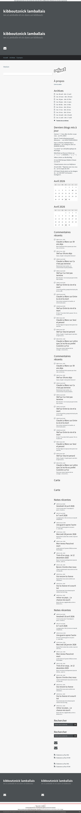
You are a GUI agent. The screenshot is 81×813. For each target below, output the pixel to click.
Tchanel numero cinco (60, 164)
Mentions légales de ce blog (31, 809)
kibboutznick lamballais (24, 11)
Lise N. (58, 162)
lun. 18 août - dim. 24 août (64, 115)
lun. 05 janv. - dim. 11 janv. (64, 102)
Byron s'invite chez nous (66, 567)
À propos (20, 58)
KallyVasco (72, 164)
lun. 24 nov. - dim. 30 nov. (63, 107)
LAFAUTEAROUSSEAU (70, 140)
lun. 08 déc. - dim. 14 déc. (63, 104)
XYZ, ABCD (63, 136)
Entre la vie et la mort (66, 285)
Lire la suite (57, 84)
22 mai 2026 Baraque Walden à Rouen (65, 160)
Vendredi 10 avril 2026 (65, 506)
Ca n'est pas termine (65, 262)
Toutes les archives (62, 121)
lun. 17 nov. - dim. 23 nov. (63, 110)
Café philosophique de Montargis (65, 149)
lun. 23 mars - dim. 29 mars (64, 97)
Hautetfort (43, 805)
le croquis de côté (64, 169)
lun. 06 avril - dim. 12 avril (63, 94)
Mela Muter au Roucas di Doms (63, 153)
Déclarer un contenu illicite (22, 809)
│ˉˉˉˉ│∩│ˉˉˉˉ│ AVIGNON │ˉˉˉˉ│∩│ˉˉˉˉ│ (65, 155)
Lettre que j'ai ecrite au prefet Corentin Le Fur (67, 343)
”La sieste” (57, 149)
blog (62, 809)
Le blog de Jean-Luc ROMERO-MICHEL (65, 145)
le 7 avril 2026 (61, 515)
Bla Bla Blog (68, 157)
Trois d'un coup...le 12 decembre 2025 (65, 556)
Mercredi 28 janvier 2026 (66, 534)
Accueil (5, 58)
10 (72, 190)
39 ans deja (67, 253)
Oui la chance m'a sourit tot (66, 586)
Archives (12, 58)
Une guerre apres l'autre (66, 525)
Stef (58, 253)
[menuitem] (6, 57)
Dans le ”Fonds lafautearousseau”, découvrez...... (64, 139)
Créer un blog (38, 805)
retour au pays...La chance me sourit (64, 598)
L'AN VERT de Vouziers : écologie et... (63, 174)
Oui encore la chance (64, 576)
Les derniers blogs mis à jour (30, 807)
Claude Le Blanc (62, 241)
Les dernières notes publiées (40, 807)
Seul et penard (69, 331)
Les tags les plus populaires (51, 807)
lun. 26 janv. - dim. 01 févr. (64, 99)
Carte (57, 480)
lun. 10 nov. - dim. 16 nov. (63, 112)
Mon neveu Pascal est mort (65, 544)
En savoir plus (63, 811)
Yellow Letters (58, 157)
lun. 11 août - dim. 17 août (64, 118)
